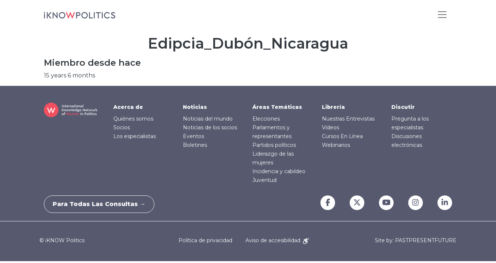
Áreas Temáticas (277, 107)
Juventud (264, 180)
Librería (333, 107)
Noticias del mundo (208, 118)
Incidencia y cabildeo (278, 171)
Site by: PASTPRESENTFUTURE (415, 240)
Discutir (403, 107)
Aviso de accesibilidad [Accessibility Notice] (277, 240)
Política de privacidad (205, 240)
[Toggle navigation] (442, 15)
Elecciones (266, 118)
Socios (121, 127)
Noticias (195, 107)
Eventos (193, 136)
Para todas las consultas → (101, 204)
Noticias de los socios (210, 127)
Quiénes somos (133, 118)
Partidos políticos (274, 145)
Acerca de (128, 107)
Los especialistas (134, 136)
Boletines (195, 145)
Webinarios (336, 145)
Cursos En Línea (342, 136)
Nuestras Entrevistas (348, 118)
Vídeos (330, 127)
